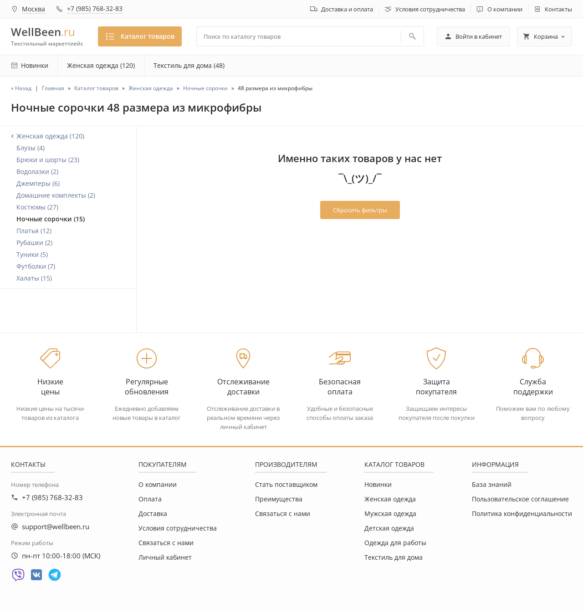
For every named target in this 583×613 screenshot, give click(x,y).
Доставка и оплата (347, 9)
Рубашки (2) (34, 242)
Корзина (544, 36)
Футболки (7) (35, 266)
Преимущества (278, 499)
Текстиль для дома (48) (189, 65)
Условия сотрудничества (430, 9)
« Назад (21, 88)
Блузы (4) (30, 147)
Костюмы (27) (37, 207)
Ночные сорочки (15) (50, 219)
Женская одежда (390, 499)
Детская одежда (389, 528)
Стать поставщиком (286, 484)
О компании (504, 9)
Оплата (150, 499)
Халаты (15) (34, 278)
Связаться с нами (166, 542)
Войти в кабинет (473, 36)
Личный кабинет (165, 557)
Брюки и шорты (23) (47, 159)
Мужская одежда (390, 513)
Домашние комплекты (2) (55, 195)
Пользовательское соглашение (520, 499)
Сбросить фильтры (360, 210)
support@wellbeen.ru (55, 526)
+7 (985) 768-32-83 (95, 8)
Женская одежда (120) (101, 65)
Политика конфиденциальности (522, 513)
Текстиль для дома (393, 557)
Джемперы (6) (38, 183)
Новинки (378, 484)
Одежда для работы (395, 542)
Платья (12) (33, 230)
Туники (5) (32, 254)
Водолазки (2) (37, 171)
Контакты (558, 9)
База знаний (491, 484)
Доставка (152, 513)
